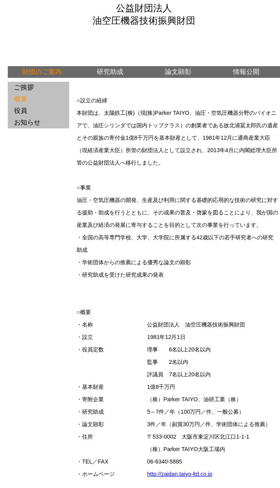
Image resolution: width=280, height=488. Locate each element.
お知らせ (27, 122)
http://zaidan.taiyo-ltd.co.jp (179, 474)
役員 (20, 110)
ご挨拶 (24, 87)
